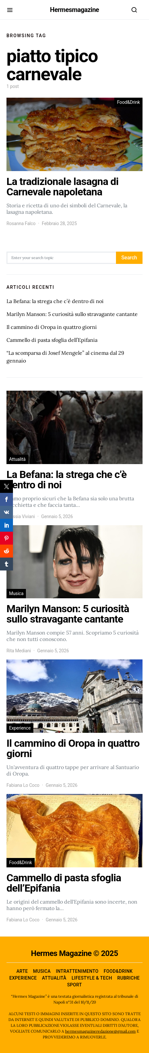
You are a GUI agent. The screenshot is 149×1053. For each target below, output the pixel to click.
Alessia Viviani (20, 516)
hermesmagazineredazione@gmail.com (100, 1031)
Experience (20, 728)
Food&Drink (128, 102)
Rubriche (128, 978)
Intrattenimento (77, 971)
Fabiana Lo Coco (23, 785)
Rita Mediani (18, 650)
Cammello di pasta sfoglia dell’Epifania (51, 340)
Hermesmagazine (74, 10)
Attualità (17, 459)
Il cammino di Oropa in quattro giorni (51, 327)
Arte (22, 971)
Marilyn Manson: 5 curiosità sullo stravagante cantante (72, 314)
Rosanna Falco (21, 223)
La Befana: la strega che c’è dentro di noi (55, 301)
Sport (74, 984)
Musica (16, 593)
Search (129, 258)
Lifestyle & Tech (92, 978)
